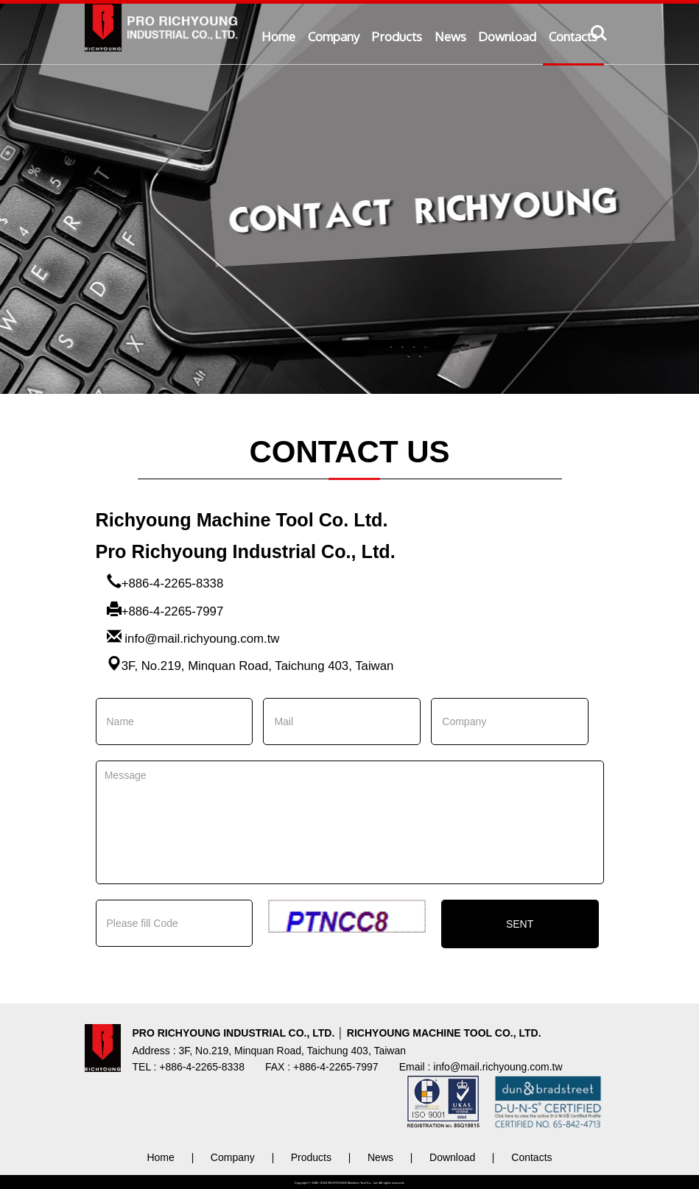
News (450, 36)
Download (507, 36)
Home (278, 36)
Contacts (573, 36)
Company (333, 36)
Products (397, 36)
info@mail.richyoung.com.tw (201, 639)
